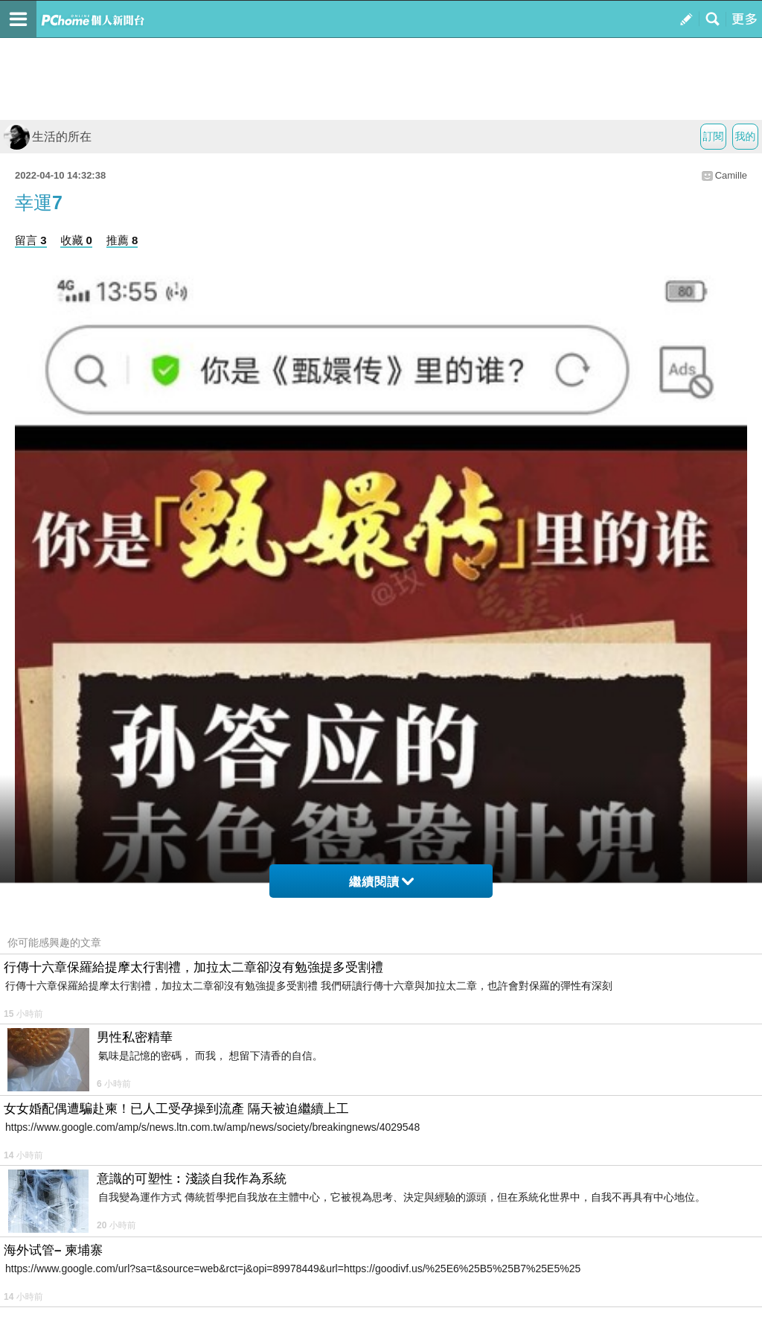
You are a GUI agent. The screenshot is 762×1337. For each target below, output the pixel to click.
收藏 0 (76, 240)
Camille (731, 175)
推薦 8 (122, 240)
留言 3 (31, 240)
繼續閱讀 (381, 881)
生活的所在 (48, 137)
